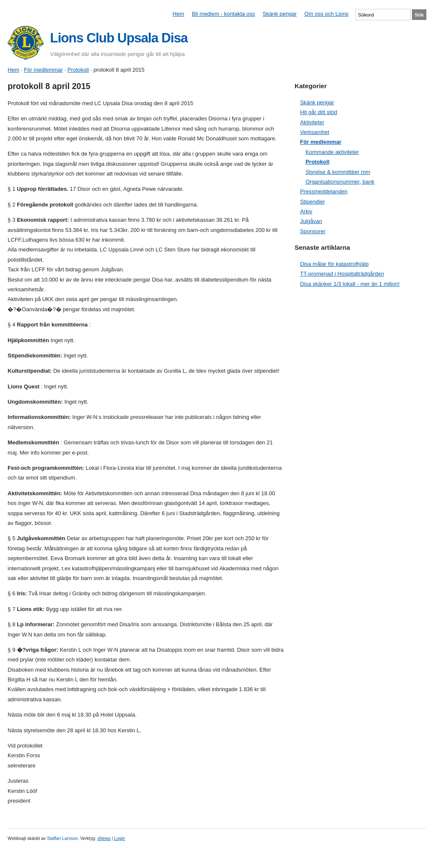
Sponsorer (313, 231)
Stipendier (312, 201)
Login (119, 838)
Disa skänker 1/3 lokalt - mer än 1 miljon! (350, 284)
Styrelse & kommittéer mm (338, 172)
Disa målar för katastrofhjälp (334, 264)
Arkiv (306, 211)
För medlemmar (43, 70)
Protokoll (78, 70)
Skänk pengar (280, 14)
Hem (178, 14)
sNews (104, 838)
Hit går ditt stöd (318, 112)
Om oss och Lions (326, 14)
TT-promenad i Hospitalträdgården (342, 274)
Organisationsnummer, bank (340, 182)
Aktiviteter (312, 122)
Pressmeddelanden (324, 191)
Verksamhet (314, 132)
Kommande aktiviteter (332, 152)
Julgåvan (311, 221)
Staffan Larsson (62, 838)
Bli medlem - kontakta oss (223, 14)
